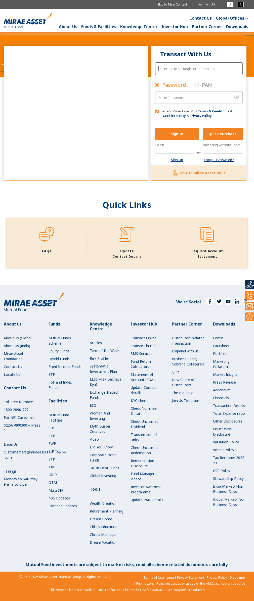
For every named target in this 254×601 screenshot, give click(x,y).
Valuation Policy (226, 442)
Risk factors (145, 583)
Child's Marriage (103, 534)
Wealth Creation (103, 503)
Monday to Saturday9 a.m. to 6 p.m (20, 482)
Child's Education (103, 526)
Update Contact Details (127, 254)
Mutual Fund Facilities (59, 417)
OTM (53, 482)
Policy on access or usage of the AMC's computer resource (200, 583)
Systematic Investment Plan (103, 369)
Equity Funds (59, 351)
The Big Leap (182, 392)
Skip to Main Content (172, 4)
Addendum (222, 390)
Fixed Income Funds (65, 366)
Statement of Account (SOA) (143, 377)
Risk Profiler (99, 358)
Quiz (175, 371)
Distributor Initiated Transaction (188, 341)
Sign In (177, 133)
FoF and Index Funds (60, 385)
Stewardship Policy (228, 478)
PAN (207, 84)
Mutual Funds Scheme (60, 341)
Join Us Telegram (185, 400)
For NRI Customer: (19, 417)
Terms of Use (153, 577)
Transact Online (143, 338)
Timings (10, 471)
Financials (221, 397)
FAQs (46, 251)
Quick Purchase (222, 133)
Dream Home (101, 519)
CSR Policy (221, 470)
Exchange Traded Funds (104, 395)
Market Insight (225, 374)
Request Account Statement (207, 254)
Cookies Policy (174, 116)
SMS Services (141, 353)
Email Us (11, 444)
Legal (170, 577)
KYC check (139, 400)
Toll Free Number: (18, 401)
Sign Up (177, 159)
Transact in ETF (143, 345)
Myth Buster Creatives (100, 429)
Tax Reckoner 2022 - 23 (229, 460)
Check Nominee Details (144, 411)
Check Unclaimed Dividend (144, 424)
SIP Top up (57, 451)
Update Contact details (144, 390)
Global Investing (103, 475)
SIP (51, 428)
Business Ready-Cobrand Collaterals (188, 361)
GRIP (53, 474)
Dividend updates (63, 505)
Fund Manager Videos (142, 476)
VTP (52, 459)
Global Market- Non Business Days (229, 502)
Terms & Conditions (213, 111)
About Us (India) (17, 345)
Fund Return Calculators (141, 364)
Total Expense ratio (229, 413)
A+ (213, 4)
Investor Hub (174, 26)
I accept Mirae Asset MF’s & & (193, 113)
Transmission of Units (144, 437)
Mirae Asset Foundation (13, 356)
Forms (218, 338)
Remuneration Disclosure (142, 463)
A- (200, 4)
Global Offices (230, 18)
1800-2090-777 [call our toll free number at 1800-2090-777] (16, 409)
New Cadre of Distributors (183, 382)
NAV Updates (59, 498)
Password (174, 84)
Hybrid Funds (59, 358)
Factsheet (221, 345)
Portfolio (220, 353)
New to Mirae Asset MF (199, 172)
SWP (52, 443)
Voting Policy (223, 449)
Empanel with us (185, 351)
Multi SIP (56, 490)
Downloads (237, 26)
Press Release (224, 382)
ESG (93, 405)
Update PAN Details (147, 499)
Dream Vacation (103, 542)
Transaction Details (229, 405)
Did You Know (101, 447)
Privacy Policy (201, 116)
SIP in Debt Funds (104, 468)
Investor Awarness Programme (146, 489)
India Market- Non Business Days (228, 489)
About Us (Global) (18, 338)
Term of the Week (104, 350)
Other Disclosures (227, 421)
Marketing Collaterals (221, 364)
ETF (52, 374)
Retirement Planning (106, 511)
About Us (68, 26)
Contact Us (200, 18)
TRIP (53, 467)
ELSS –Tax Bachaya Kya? (105, 382)
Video (94, 439)
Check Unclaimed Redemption (144, 450)
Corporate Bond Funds (103, 457)
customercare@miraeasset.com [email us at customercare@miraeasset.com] (22, 455)
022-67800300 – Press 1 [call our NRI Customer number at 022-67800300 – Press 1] (22, 428)
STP (52, 435)
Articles (96, 342)
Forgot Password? (219, 159)
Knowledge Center (138, 26)
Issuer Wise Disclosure (222, 432)
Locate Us (12, 374)
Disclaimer (237, 577)
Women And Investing (100, 416)
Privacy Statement (190, 577)
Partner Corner (207, 26)
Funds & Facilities (98, 26)
